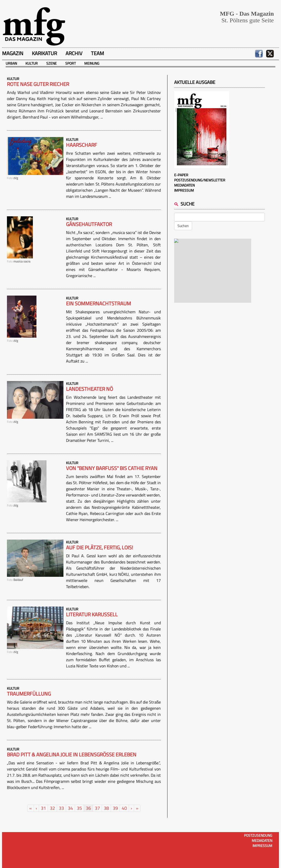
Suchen (183, 225)
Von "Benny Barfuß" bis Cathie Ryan (111, 468)
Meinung (91, 63)
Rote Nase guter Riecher (38, 84)
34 (70, 808)
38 (106, 808)
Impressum (184, 190)
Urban (11, 63)
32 (52, 808)
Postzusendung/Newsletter (199, 180)
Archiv (73, 53)
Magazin (12, 53)
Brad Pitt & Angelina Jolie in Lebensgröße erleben (71, 754)
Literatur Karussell (92, 614)
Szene (51, 63)
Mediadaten (184, 185)
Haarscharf (81, 145)
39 (115, 808)
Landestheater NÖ (89, 389)
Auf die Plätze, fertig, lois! (99, 547)
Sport (70, 63)
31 (43, 808)
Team (97, 53)
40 (124, 808)
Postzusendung (258, 835)
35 (79, 808)
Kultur (31, 63)
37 (97, 808)
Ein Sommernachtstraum (98, 303)
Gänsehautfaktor (89, 224)
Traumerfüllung (29, 693)
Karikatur (44, 53)
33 (61, 808)
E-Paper (181, 175)
